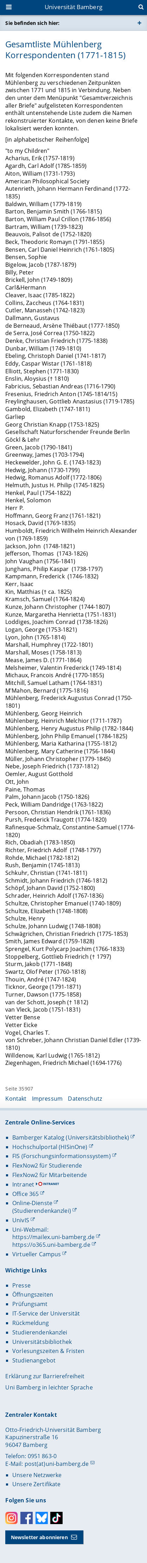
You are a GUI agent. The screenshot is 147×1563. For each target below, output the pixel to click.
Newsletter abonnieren (39, 1537)
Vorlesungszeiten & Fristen (48, 1351)
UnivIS (20, 1220)
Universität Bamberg (73, 7)
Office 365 (25, 1194)
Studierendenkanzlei (40, 1332)
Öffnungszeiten (32, 1294)
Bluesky (42, 1518)
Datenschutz (85, 1098)
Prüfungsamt (30, 1304)
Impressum (47, 1098)
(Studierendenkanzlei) (41, 1211)
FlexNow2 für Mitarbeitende (49, 1175)
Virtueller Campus (36, 1254)
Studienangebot (34, 1360)
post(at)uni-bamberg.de (57, 1464)
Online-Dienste (32, 1203)
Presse (21, 1285)
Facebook (26, 1518)
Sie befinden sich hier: (32, 23)
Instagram (11, 1518)
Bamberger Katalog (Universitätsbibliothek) (70, 1137)
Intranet (23, 1184)
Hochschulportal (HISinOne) (50, 1147)
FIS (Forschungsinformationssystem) (61, 1156)
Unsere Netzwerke (37, 1475)
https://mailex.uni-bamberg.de (53, 1237)
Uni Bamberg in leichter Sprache (48, 1387)
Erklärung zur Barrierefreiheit (44, 1376)
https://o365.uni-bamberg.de (51, 1245)
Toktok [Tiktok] (56, 1518)
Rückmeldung (30, 1323)
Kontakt (15, 1098)
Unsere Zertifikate (36, 1484)
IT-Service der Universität (46, 1313)
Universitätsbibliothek (42, 1342)
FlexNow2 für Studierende (47, 1165)
